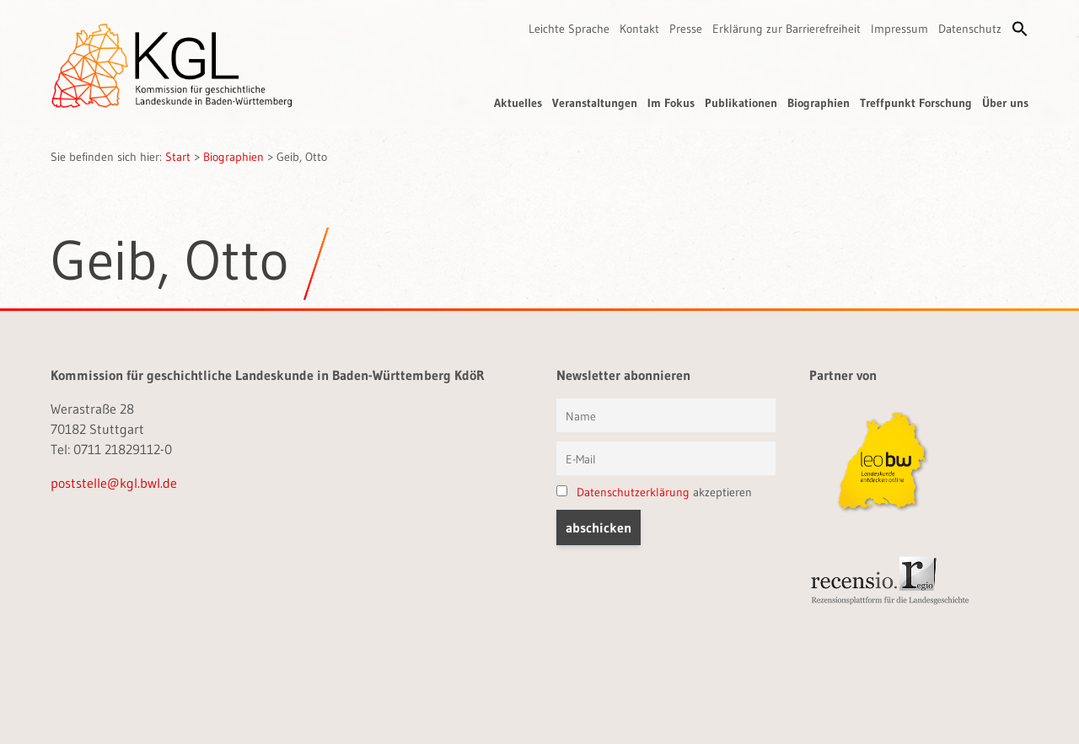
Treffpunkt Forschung (916, 102)
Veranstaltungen (594, 102)
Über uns (1005, 102)
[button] (1020, 28)
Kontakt (639, 28)
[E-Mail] (666, 458)
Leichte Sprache (569, 28)
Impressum (899, 28)
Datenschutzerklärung (633, 492)
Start (178, 156)
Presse (685, 28)
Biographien (818, 102)
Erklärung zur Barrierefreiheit (786, 28)
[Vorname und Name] (666, 415)
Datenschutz (969, 28)
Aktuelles (518, 102)
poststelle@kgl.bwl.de (114, 482)
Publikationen (741, 102)
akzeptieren (654, 492)
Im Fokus (671, 102)
